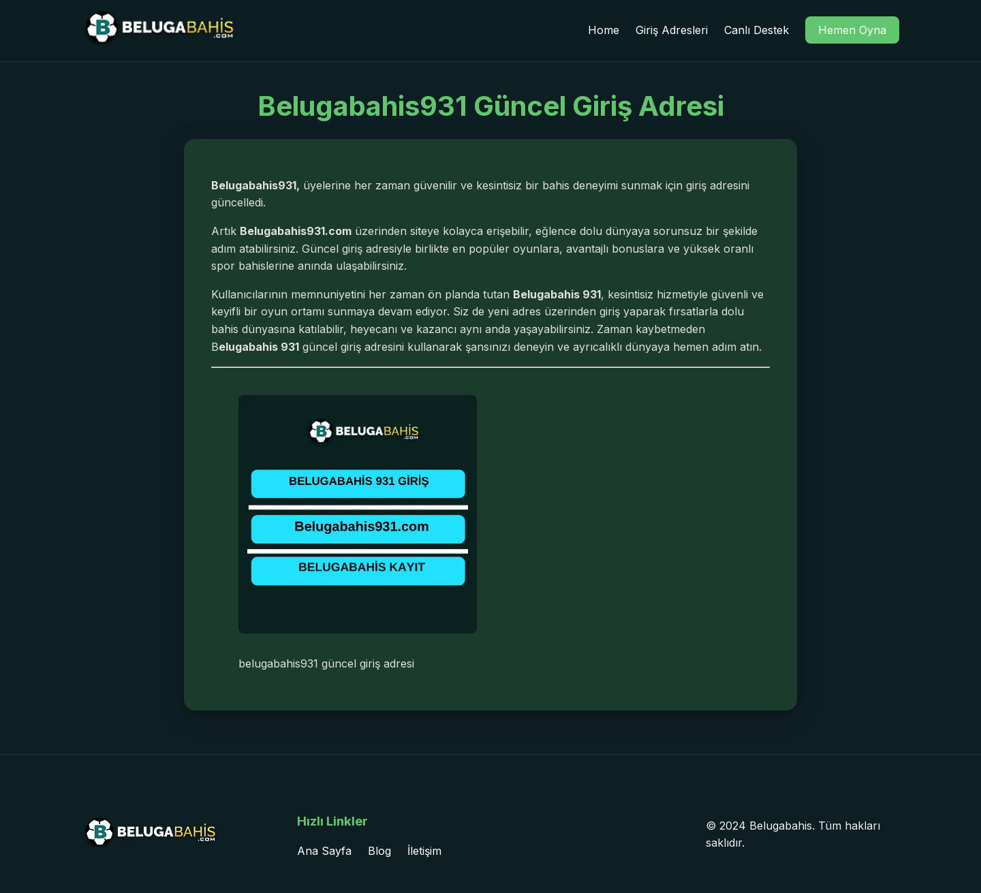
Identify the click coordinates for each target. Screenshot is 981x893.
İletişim (424, 851)
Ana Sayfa (324, 851)
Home (603, 30)
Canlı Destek (756, 30)
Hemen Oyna (852, 30)
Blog (379, 851)
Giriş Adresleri (672, 30)
